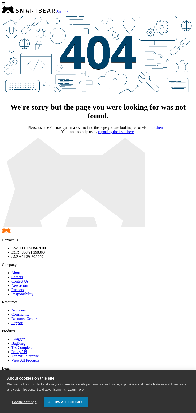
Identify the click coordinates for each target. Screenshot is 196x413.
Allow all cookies (66, 402)
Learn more (76, 389)
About (16, 273)
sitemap (162, 128)
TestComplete (22, 348)
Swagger (18, 339)
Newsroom (19, 285)
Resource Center (24, 319)
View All (25, 360)
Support (63, 12)
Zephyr (25, 356)
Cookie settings (24, 402)
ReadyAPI (19, 352)
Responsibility (22, 294)
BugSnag (18, 343)
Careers (17, 277)
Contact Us (19, 281)
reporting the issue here (116, 132)
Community (20, 314)
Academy (18, 310)
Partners (17, 290)
